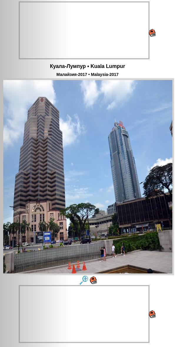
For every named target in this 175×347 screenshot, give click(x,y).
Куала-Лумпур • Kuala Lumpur (87, 66)
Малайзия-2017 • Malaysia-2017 (87, 74)
